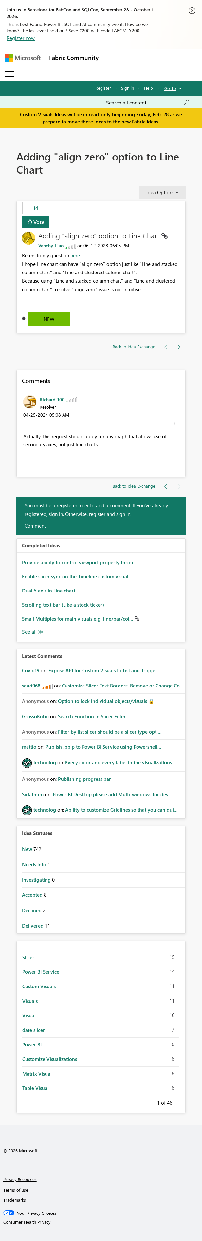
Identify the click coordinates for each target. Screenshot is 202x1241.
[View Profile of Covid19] (30, 670)
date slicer (33, 1030)
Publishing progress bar (84, 779)
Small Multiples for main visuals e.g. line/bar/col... (78, 618)
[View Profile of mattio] (29, 746)
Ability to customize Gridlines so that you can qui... (121, 809)
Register (103, 88)
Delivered (33, 925)
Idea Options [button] (160, 192)
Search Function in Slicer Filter (92, 716)
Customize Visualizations (49, 1059)
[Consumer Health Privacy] (101, 1222)
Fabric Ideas (145, 121)
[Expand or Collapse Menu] (9, 74)
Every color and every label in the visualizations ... (121, 762)
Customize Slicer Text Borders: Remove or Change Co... (123, 685)
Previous (149, 1102)
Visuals (30, 1001)
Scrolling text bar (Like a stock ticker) (63, 604)
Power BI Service (40, 971)
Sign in (127, 88)
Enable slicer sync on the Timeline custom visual (75, 576)
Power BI (32, 1044)
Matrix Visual (37, 1073)
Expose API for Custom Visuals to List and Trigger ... (105, 670)
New (49, 319)
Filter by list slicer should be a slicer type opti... (110, 731)
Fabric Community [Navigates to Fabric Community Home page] (74, 58)
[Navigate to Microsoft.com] (23, 58)
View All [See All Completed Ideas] (33, 632)
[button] (174, 423)
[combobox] (148, 102)
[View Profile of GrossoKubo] (35, 716)
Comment (35, 525)
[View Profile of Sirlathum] (33, 794)
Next (180, 1102)
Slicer (28, 957)
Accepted (33, 895)
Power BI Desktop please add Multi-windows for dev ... (113, 794)
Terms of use (15, 1190)
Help (148, 88)
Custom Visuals (39, 986)
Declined (32, 910)
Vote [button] (38, 221)
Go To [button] (170, 88)
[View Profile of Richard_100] (52, 399)
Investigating (37, 879)
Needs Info (34, 864)
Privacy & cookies (20, 1179)
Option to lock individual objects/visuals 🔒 (106, 701)
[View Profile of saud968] (31, 685)
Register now (21, 38)
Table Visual (35, 1088)
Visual (29, 1015)
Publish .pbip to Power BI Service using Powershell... (103, 746)
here (75, 255)
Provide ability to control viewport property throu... (79, 562)
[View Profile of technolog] (44, 762)
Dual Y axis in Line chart (48, 590)
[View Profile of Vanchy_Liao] (51, 245)
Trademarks (14, 1200)
